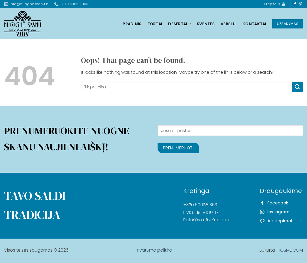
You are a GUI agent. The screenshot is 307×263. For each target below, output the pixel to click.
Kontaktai (254, 24)
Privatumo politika (153, 250)
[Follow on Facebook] (295, 4)
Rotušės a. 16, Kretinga (206, 220)
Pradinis (132, 24)
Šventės (206, 24)
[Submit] (297, 87)
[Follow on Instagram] (300, 4)
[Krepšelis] (274, 4)
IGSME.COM (291, 250)
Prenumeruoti (178, 148)
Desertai (179, 24)
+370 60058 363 (200, 205)
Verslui (229, 24)
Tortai (155, 24)
